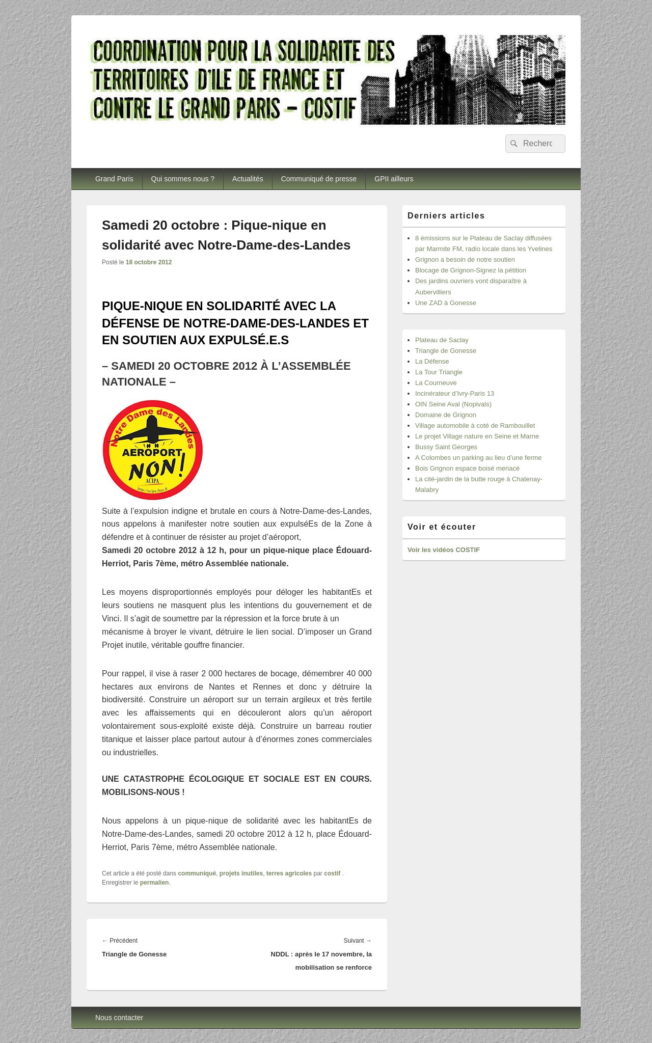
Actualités (247, 179)
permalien (154, 882)
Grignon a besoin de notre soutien (465, 259)
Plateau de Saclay (442, 340)
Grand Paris (114, 179)
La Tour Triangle (439, 372)
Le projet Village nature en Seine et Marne (477, 436)
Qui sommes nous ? (183, 179)
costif (332, 873)
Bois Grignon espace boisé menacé (467, 468)
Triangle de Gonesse (445, 350)
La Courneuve (436, 383)
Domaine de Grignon (445, 415)
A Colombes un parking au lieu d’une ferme (478, 457)
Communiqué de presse (319, 179)
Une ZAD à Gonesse (445, 303)
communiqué (197, 873)
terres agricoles (289, 873)
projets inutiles (241, 873)
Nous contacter (119, 1017)
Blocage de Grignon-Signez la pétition (470, 270)
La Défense (432, 361)
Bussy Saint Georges (446, 447)
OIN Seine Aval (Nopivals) (453, 404)
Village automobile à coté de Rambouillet (475, 425)
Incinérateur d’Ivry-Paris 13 (454, 393)
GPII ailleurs (393, 179)
